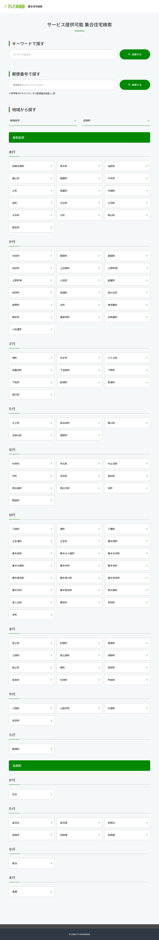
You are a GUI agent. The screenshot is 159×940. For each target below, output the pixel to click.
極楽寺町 (65, 317)
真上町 (15, 643)
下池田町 (65, 370)
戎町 (14, 203)
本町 (14, 614)
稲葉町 (63, 178)
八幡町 (111, 529)
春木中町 (65, 565)
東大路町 (112, 590)
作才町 (63, 357)
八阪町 (15, 708)
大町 (62, 215)
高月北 (15, 822)
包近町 (15, 268)
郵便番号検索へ (44, 93)
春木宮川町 (66, 577)
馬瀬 (14, 891)
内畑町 (111, 190)
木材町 (63, 680)
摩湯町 (111, 643)
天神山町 (17, 435)
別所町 (111, 602)
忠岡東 (63, 835)
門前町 (111, 680)
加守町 (15, 292)
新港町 (63, 382)
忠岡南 (111, 835)
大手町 (15, 215)
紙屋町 (111, 280)
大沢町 (111, 203)
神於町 (15, 317)
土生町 (63, 541)
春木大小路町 (67, 553)
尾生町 (15, 227)
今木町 (111, 178)
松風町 (63, 643)
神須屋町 (112, 304)
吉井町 (15, 720)
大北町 (63, 203)
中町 (14, 476)
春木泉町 (17, 553)
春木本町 (112, 565)
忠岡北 (111, 822)
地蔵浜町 (17, 370)
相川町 (15, 394)
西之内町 (65, 488)
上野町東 (17, 280)
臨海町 (15, 749)
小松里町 (17, 329)
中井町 (15, 463)
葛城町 (111, 255)
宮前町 (111, 667)
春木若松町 (66, 590)
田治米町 (65, 423)
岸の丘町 (112, 292)
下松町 (15, 382)
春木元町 (17, 590)
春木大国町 (18, 565)
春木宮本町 (114, 577)
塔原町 (63, 435)
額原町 (63, 255)
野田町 (15, 500)
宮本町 (15, 680)
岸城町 (63, 292)
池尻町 (111, 166)
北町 (62, 304)
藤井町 (63, 602)
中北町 (63, 463)
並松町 (111, 476)
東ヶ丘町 (17, 602)
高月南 (63, 822)
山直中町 (65, 708)
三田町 (15, 655)
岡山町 (111, 215)
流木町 (63, 476)
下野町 (111, 370)
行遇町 (111, 708)
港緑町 (111, 655)
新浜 (14, 863)
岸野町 (15, 304)
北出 (14, 794)
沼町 (110, 488)
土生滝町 (17, 541)
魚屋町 (63, 190)
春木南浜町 (18, 577)
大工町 (15, 423)
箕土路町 (65, 655)
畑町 (62, 529)
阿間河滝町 (18, 166)
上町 (14, 190)
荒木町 (63, 166)
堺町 (14, 357)
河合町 (15, 255)
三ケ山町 (112, 357)
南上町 (15, 667)
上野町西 (112, 268)
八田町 (15, 529)
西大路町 (17, 488)
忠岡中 (15, 835)
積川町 (111, 423)
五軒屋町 (112, 317)
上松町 (63, 280)
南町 (62, 667)
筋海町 (111, 382)
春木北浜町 (114, 553)
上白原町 (65, 268)
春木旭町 (112, 541)
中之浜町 (112, 463)
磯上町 (15, 178)
